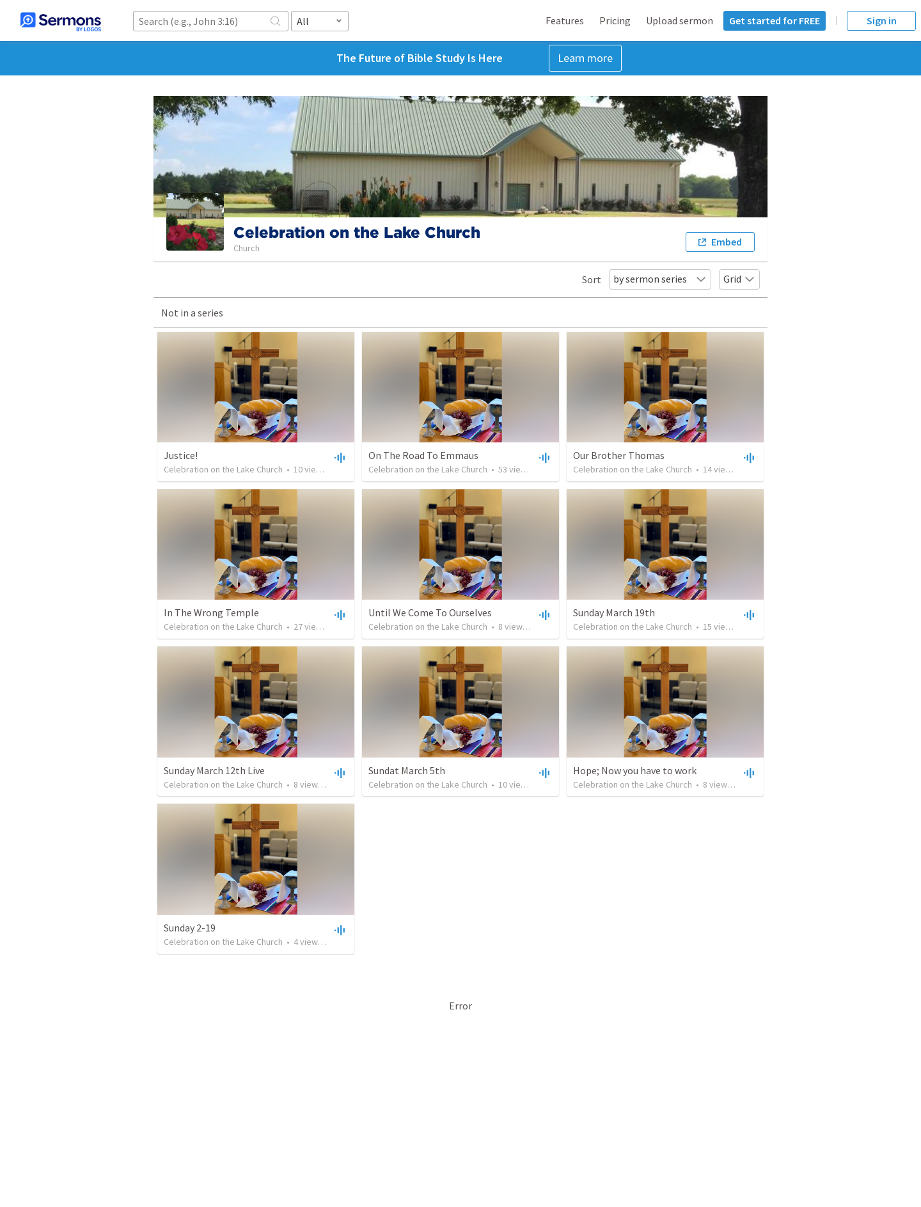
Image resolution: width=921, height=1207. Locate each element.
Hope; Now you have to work (635, 770)
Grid (739, 278)
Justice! (181, 455)
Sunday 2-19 (190, 927)
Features (565, 20)
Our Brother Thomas (619, 455)
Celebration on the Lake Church (223, 469)
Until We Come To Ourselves (430, 612)
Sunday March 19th (614, 612)
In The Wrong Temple (211, 612)
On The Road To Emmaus (423, 455)
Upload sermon (679, 20)
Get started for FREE (774, 20)
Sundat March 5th (406, 770)
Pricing (615, 20)
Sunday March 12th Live (214, 770)
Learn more (585, 58)
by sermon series (660, 278)
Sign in (882, 20)
